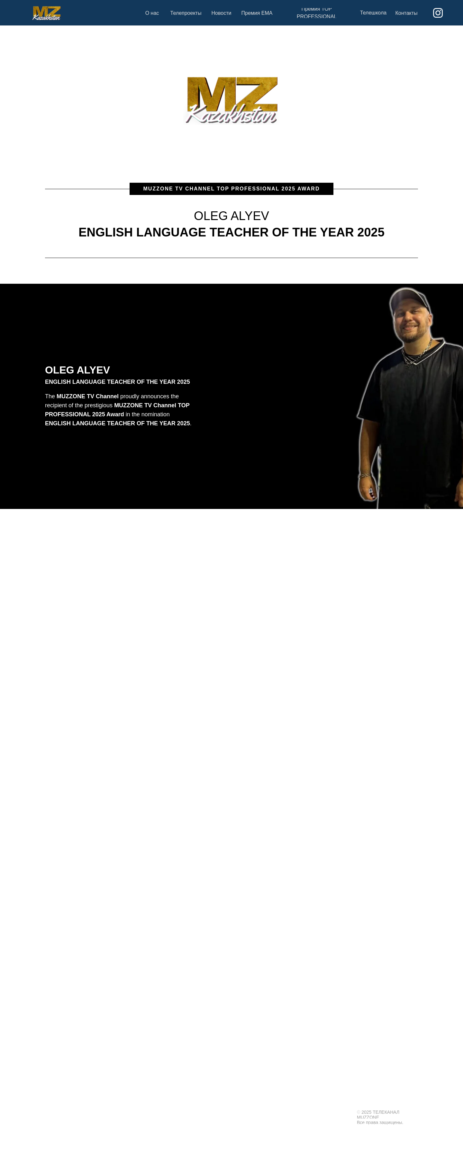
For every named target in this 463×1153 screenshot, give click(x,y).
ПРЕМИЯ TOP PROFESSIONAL (385, 1102)
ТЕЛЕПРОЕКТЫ (297, 1102)
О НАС (268, 1102)
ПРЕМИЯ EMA (334, 1102)
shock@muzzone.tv (288, 1141)
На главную (276, 1112)
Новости (308, 1112)
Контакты (340, 1112)
